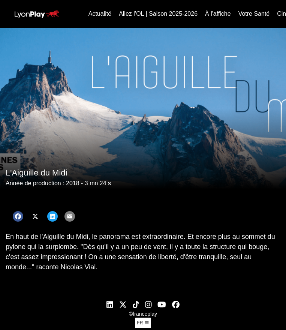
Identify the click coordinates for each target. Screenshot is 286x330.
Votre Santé (254, 13)
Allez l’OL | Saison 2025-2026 (158, 13)
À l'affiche (218, 13)
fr (143, 323)
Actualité (99, 13)
